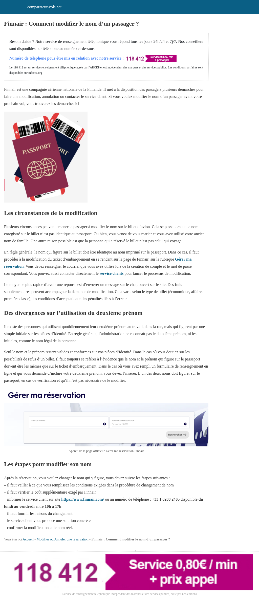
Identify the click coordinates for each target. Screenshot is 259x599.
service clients (112, 273)
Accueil (28, 539)
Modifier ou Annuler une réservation (62, 539)
